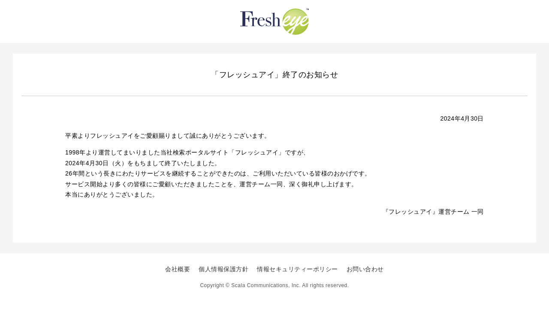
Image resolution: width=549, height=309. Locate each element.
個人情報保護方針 (223, 269)
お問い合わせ (365, 269)
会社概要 (177, 269)
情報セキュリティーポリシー (297, 269)
